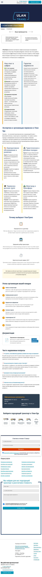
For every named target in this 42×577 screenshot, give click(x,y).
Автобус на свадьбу (5, 475)
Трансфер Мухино (5, 469)
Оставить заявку (21, 508)
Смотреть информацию (34, 340)
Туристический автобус (6, 473)
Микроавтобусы (37, 547)
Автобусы (36, 545)
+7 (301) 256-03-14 (23, 1)
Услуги (35, 553)
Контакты (36, 557)
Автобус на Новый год (27, 471)
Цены (35, 555)
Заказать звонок (35, 2)
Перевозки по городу (6, 466)
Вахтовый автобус (26, 469)
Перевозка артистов (26, 473)
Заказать (21, 449)
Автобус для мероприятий (28, 466)
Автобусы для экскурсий (6, 464)
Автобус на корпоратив (27, 475)
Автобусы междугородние (7, 471)
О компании (36, 559)
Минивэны (36, 549)
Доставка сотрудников (27, 464)
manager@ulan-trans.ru (7, 570)
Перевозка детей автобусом (28, 462)
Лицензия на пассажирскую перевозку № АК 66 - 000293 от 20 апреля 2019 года (22, 547)
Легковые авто (37, 551)
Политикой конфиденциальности (11, 453)
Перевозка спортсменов (6, 462)
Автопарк (36, 543)
